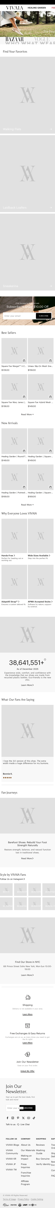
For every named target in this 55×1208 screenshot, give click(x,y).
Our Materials (28, 1150)
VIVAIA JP (11, 1164)
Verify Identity (43, 1164)
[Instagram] (13, 1118)
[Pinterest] (18, 1118)
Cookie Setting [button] (37, 1199)
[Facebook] (8, 1118)
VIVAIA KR (11, 1158)
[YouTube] (29, 1118)
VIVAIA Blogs (12, 1144)
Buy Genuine (43, 1158)
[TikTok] (34, 1118)
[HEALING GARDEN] (37, 8)
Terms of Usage (9, 1199)
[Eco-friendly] (27, 635)
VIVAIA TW (11, 1169)
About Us (25, 1144)
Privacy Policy (23, 1199)
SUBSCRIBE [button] (43, 316)
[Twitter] (24, 1118)
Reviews (40, 1144)
